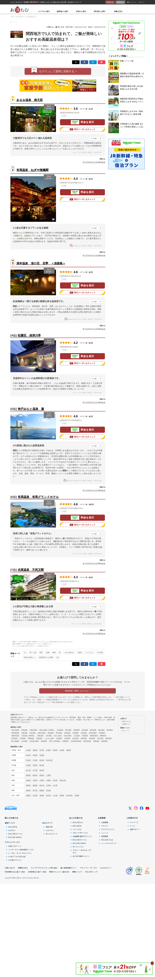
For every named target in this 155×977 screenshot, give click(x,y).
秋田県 (55, 750)
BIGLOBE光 (12, 827)
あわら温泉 (58, 735)
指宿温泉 (104, 741)
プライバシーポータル (88, 868)
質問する (120, 2)
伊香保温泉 (15, 733)
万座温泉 (24, 733)
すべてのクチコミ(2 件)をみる (94, 162)
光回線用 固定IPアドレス (82, 836)
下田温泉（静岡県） (28, 735)
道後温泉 (39, 738)
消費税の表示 (23, 868)
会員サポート (135, 829)
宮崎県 (62, 795)
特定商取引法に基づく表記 (15, 872)
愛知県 (41, 775)
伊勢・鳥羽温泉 (54, 741)
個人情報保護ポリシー (68, 868)
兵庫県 (48, 780)
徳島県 (28, 790)
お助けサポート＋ (15, 846)
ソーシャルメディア (108, 843)
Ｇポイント (125, 730)
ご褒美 (79, 652)
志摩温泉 (65, 741)
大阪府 (41, 780)
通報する (102, 159)
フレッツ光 (77, 829)
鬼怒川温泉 (42, 733)
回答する (110, 2)
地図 (64, 116)
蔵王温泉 (93, 730)
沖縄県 (77, 795)
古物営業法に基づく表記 (37, 872)
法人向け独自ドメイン (81, 856)
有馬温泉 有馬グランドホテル (38, 496)
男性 (41, 652)
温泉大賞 (49, 827)
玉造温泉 (67, 738)
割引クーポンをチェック (82, 129)
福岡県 (28, 795)
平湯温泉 (85, 735)
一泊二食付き (69, 652)
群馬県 (35, 755)
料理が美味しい (30, 657)
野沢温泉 (59, 733)
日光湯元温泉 (34, 741)
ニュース (104, 833)
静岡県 (28, 775)
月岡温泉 (75, 733)
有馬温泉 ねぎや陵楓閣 (32, 170)
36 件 (91, 272)
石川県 (35, 770)
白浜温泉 (23, 738)
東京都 (41, 760)
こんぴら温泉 (49, 738)
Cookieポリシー (106, 868)
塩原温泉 (51, 733)
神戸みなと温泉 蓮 (31, 408)
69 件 (91, 343)
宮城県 (48, 750)
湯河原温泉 (93, 733)
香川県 (35, 790)
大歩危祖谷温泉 (75, 741)
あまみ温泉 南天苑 (29, 100)
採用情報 (104, 836)
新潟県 (41, 765)
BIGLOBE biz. (78, 822)
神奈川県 (49, 760)
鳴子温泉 (68, 730)
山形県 (62, 750)
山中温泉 (49, 735)
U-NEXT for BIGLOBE (17, 856)
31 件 (91, 109)
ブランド (104, 826)
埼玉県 (28, 760)
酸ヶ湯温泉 (15, 741)
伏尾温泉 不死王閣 (31, 569)
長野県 (35, 765)
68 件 (91, 179)
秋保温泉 (76, 730)
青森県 (35, 750)
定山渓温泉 (15, 730)
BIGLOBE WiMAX (15, 837)
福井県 (41, 770)
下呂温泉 (76, 735)
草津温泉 (110, 730)
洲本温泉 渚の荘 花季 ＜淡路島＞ (40, 263)
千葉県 (35, 760)
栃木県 (28, 755)
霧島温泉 (108, 738)
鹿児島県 (69, 795)
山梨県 (28, 765)
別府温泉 (92, 738)
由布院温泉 (87, 741)
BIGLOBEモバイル (15, 834)
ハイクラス (89, 652)
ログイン (141, 2)
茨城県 (41, 755)
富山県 (28, 770)
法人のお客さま (76, 817)
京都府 (35, 780)
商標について (77, 872)
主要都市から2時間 (46, 657)
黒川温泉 (100, 738)
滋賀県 (28, 780)
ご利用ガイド (126, 724)
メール (132, 826)
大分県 (55, 795)
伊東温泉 (102, 733)
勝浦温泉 (31, 738)
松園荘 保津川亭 (29, 335)
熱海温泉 (96, 741)
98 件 (91, 577)
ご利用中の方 (132, 817)
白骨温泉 (67, 733)
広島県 (48, 785)
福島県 (68, 750)
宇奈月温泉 (67, 735)
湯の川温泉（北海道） (47, 730)
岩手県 (41, 750)
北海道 (28, 750)
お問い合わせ (10, 868)
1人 (25, 652)
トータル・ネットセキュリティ (20, 853)
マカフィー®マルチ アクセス (82, 851)
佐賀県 (35, 795)
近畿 (47, 652)
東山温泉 (85, 730)
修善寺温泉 (15, 735)
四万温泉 (32, 733)
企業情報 (101, 817)
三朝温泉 (59, 738)
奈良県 (55, 780)
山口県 (55, 785)
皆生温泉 (75, 738)
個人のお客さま (11, 817)
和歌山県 (63, 780)
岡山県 (41, 785)
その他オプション (15, 860)
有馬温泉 (14, 738)
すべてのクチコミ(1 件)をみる (94, 402)
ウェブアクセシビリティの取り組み (44, 868)
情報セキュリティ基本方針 (59, 872)
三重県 (48, 775)
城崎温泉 (103, 735)
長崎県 (41, 795)
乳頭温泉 (60, 730)
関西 (54, 652)
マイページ (132, 2)
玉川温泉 (24, 741)
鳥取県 (28, 785)
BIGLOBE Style (107, 840)
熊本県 (48, 795)
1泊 (57, 657)
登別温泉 (24, 730)
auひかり (11, 830)
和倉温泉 (40, 735)
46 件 (91, 416)
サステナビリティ (108, 829)
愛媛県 (41, 790)
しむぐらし (50, 830)
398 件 (91, 504)
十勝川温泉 (33, 730)
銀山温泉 (101, 730)
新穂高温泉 (94, 735)
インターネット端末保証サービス (20, 849)
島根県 (35, 785)
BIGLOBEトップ (91, 872)
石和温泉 (84, 733)
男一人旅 (33, 652)
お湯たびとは (126, 721)
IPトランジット (78, 846)
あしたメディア (51, 834)
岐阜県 (35, 775)
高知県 (48, 790)
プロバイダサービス (80, 833)
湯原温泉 (84, 738)
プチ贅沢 (100, 652)
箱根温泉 (44, 741)
